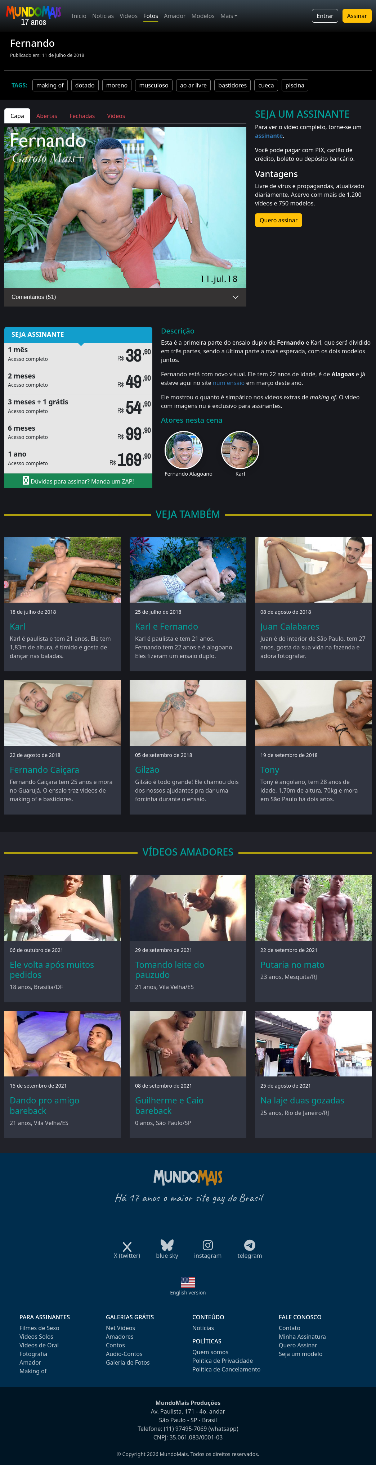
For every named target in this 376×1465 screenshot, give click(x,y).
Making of (32, 1371)
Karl (240, 473)
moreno (117, 85)
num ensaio (229, 383)
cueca (266, 85)
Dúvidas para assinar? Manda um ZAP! (78, 480)
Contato (289, 1328)
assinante (269, 136)
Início (79, 16)
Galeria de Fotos (128, 1362)
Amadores (120, 1337)
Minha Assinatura (302, 1337)
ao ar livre (193, 85)
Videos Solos (36, 1337)
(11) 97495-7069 (185, 1429)
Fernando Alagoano (188, 473)
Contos (115, 1345)
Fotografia (33, 1354)
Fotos (150, 16)
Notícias (103, 16)
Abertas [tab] (46, 116)
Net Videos (120, 1328)
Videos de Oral (39, 1345)
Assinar (357, 16)
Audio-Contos (124, 1354)
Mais (226, 16)
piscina (295, 85)
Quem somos (210, 1352)
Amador (174, 16)
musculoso (153, 85)
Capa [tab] (17, 116)
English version (188, 1292)
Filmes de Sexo (39, 1328)
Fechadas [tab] (82, 116)
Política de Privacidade (222, 1361)
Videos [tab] (116, 116)
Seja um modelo (300, 1354)
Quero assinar (278, 220)
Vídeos (129, 16)
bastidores (232, 85)
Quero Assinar (298, 1345)
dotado (85, 85)
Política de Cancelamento (226, 1369)
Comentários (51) (34, 297)
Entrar (325, 16)
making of (50, 85)
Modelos (203, 16)
